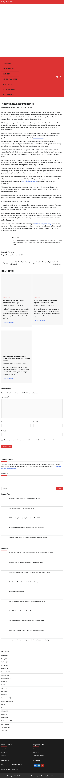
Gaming (3, 688)
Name (3, 421)
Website (3, 430)
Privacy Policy (37, 748)
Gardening (4, 691)
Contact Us (4, 752)
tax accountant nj (38, 138)
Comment (5, 397)
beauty (3, 658)
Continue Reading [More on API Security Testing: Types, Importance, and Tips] (8, 322)
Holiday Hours (8, 94)
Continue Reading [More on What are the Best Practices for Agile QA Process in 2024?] (39, 320)
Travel (2, 730)
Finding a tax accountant (14, 255)
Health (3, 694)
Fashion (3, 681)
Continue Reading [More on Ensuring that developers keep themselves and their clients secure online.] (8, 378)
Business (6, 74)
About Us (3, 748)
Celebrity (3, 665)
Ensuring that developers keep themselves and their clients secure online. (16, 358)
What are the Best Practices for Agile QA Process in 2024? (45, 301)
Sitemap (3, 755)
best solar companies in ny (42, 224)
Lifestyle (3, 710)
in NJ (23, 255)
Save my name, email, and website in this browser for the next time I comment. (29, 439)
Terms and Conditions (39, 755)
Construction (4, 671)
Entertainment (8, 69)
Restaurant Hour (9, 89)
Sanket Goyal (6, 305)
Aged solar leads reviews (29, 181)
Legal (2, 707)
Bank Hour (4, 655)
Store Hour (7, 84)
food (2, 684)
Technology (7, 64)
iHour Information (24, 775)
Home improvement (10, 79)
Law (2, 704)
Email (35, 421)
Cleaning (3, 668)
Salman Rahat (27, 108)
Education (3, 674)
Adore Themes (51, 775)
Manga (3, 714)
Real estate (4, 717)
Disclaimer (36, 752)
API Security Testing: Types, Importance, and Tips (13, 301)
